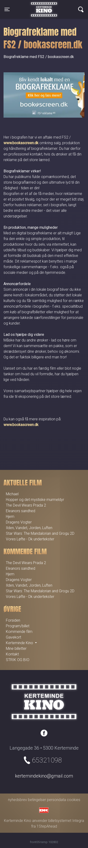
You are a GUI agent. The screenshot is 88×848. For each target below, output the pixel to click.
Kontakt (12, 654)
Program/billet (17, 626)
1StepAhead (47, 826)
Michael (12, 494)
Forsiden (13, 620)
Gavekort (13, 637)
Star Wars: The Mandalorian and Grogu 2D (40, 533)
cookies (73, 800)
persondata (56, 800)
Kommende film (19, 631)
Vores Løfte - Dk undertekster (30, 539)
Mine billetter (16, 648)
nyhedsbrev (17, 800)
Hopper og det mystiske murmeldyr (35, 499)
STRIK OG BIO (17, 660)
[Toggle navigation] (7, 9)
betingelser (37, 800)
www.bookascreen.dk (21, 143)
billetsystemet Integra (66, 820)
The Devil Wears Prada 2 (26, 505)
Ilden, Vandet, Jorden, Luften (29, 528)
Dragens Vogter (19, 522)
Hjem (10, 516)
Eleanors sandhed (20, 511)
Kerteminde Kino (44, 6)
